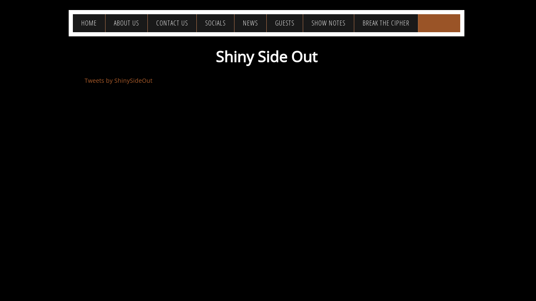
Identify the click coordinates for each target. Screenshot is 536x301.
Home (89, 23)
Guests (284, 23)
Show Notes (328, 23)
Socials (215, 23)
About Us (126, 23)
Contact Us (172, 23)
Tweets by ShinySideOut (118, 80)
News (250, 23)
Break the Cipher (386, 23)
